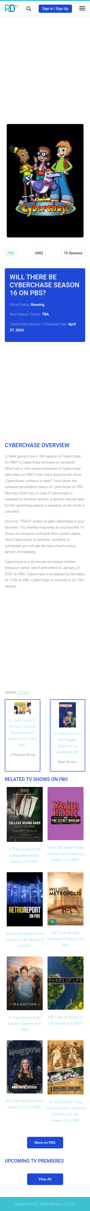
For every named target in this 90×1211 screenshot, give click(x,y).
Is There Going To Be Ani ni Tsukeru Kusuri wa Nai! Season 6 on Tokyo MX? (22, 732)
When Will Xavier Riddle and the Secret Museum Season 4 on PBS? (65, 853)
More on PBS (45, 1142)
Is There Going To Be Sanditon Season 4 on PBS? (25, 1023)
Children (24, 692)
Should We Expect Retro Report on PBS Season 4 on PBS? (25, 940)
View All (45, 1179)
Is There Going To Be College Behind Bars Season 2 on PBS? (24, 855)
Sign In (47, 9)
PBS (10, 253)
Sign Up (62, 9)
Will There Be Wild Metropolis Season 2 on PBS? (65, 939)
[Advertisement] (45, 67)
